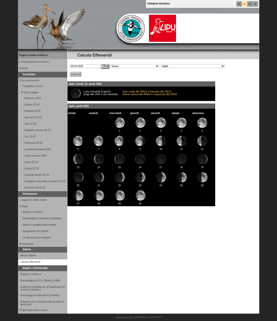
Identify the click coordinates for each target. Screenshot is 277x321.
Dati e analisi (28, 92)
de (250, 4)
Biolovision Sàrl (124, 317)
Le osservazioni (28, 80)
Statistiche (25, 244)
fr (255, 4)
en (239, 4)
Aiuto (23, 206)
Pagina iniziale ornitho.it (33, 55)
